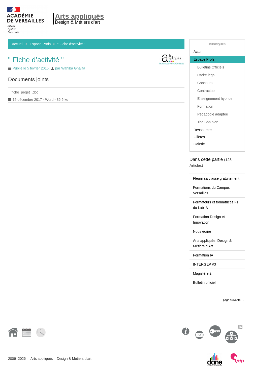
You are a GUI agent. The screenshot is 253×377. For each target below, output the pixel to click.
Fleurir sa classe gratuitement (216, 178)
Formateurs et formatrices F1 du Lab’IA (216, 205)
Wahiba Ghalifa (73, 68)
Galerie (199, 144)
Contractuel (206, 91)
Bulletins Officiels (210, 67)
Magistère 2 (202, 273)
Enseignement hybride (214, 99)
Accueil (17, 44)
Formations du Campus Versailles (211, 190)
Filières (199, 137)
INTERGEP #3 (204, 264)
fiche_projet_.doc (23, 93)
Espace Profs (40, 44)
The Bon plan (207, 122)
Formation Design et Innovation (209, 219)
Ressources (203, 130)
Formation (205, 106)
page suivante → (233, 299)
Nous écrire (202, 231)
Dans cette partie (206, 159)
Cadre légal (206, 75)
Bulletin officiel (204, 282)
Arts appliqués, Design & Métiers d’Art (212, 243)
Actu (197, 52)
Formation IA (203, 255)
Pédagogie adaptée (212, 114)
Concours (204, 83)
